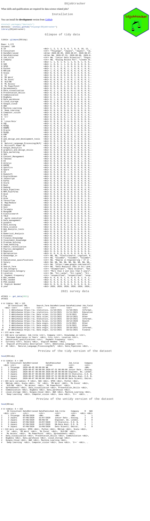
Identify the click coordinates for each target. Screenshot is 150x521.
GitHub (48, 21)
